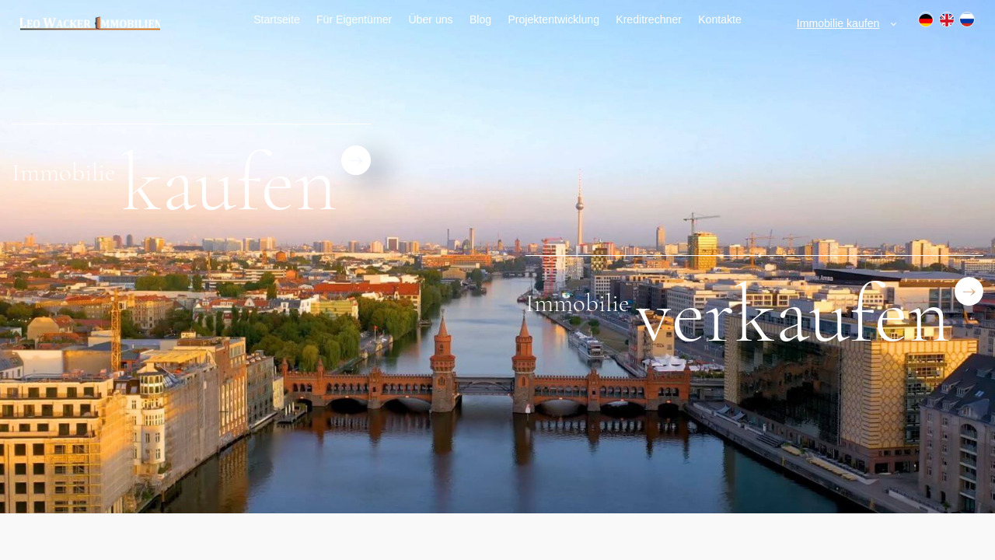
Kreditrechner (649, 19)
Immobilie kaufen (838, 23)
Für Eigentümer (354, 19)
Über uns (430, 19)
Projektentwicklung (553, 19)
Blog (480, 19)
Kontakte (720, 19)
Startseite (276, 19)
